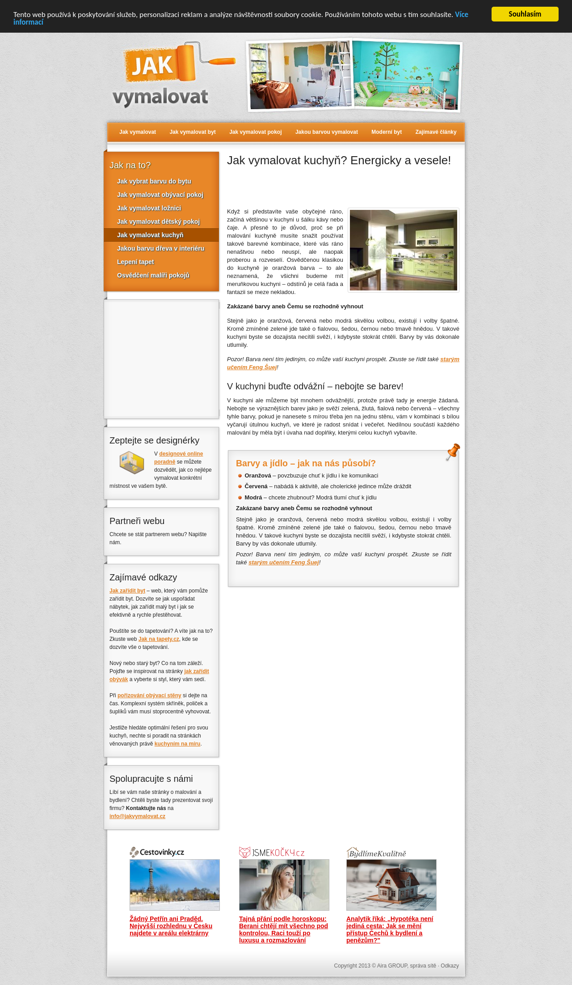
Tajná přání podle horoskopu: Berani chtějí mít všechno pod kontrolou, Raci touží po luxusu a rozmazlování (283, 929)
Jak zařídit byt (127, 591)
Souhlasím (525, 14)
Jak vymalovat (137, 132)
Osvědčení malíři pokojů (153, 275)
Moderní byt (386, 132)
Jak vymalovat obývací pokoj (160, 194)
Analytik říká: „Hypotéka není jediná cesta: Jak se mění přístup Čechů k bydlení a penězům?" (389, 929)
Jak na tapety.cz (159, 639)
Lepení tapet (135, 261)
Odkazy (450, 966)
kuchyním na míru (178, 744)
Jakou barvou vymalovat (326, 132)
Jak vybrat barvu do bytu (154, 181)
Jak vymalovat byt (192, 132)
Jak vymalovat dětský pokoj (158, 221)
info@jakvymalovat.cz (137, 816)
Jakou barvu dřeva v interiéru (160, 248)
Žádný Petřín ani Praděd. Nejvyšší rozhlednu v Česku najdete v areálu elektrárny (171, 926)
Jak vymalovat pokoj (255, 132)
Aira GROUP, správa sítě (407, 966)
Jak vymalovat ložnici (149, 208)
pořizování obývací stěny (149, 695)
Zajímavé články (436, 132)
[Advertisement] (331, 185)
